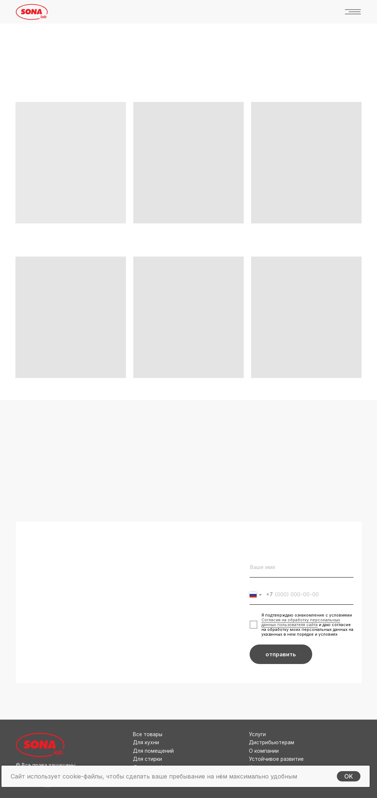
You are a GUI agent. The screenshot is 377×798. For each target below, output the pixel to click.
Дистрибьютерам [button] (271, 742)
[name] (302, 567)
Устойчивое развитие (276, 759)
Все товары (147, 734)
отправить (280, 654)
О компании (264, 751)
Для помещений (153, 751)
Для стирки (147, 759)
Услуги (257, 734)
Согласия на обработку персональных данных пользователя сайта (300, 622)
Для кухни (146, 742)
